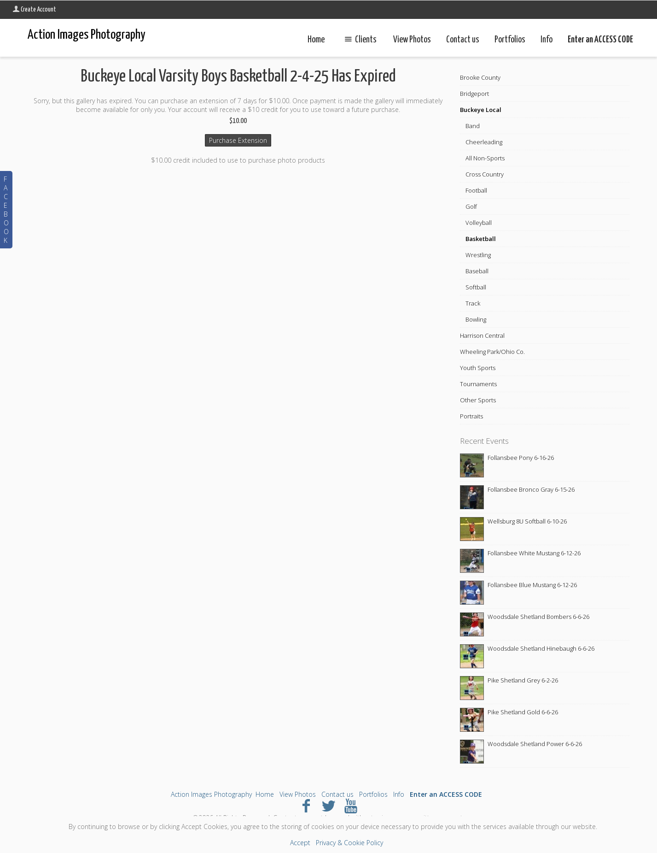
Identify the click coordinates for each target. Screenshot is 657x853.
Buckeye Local (480, 110)
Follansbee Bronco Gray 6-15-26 (531, 489)
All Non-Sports (485, 158)
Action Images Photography (211, 794)
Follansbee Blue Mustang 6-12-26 (532, 585)
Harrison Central (482, 335)
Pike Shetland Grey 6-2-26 (523, 680)
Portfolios (509, 39)
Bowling (475, 319)
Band (472, 126)
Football (476, 190)
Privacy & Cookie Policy (349, 842)
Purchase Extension (238, 140)
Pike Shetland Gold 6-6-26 (523, 712)
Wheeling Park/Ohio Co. (492, 351)
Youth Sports (477, 368)
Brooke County (480, 77)
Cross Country (484, 174)
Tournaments (478, 384)
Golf (471, 206)
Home (316, 39)
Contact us (462, 39)
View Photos (412, 39)
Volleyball (478, 222)
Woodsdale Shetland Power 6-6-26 (535, 744)
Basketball (480, 239)
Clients (358, 39)
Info (546, 39)
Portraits (471, 416)
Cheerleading (483, 142)
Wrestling (478, 255)
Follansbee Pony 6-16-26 (521, 457)
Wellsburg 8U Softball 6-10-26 (527, 521)
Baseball (476, 271)
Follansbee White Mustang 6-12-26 (534, 553)
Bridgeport (474, 93)
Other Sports (478, 400)
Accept (300, 842)
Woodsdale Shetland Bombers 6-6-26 (538, 616)
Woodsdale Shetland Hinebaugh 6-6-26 (541, 648)
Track (472, 303)
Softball (475, 287)
